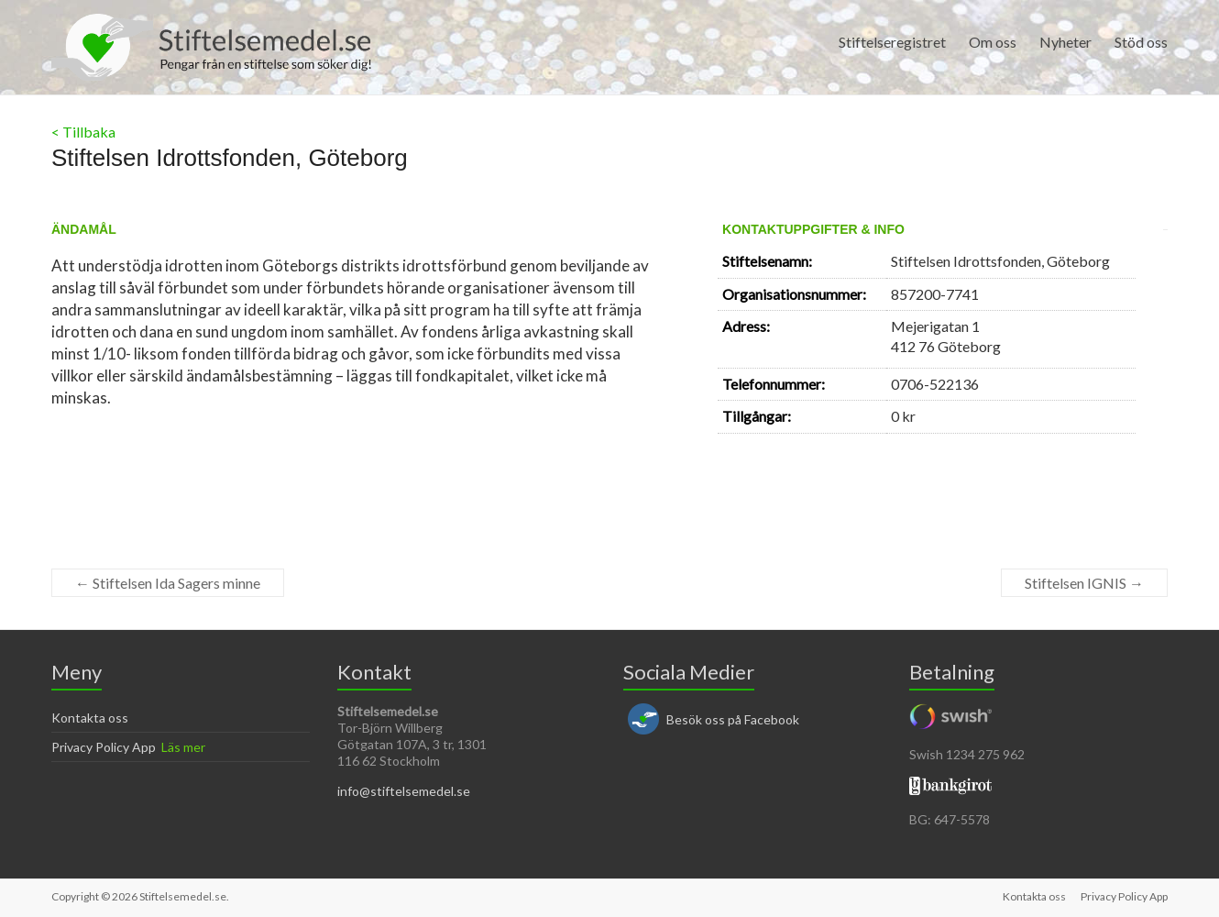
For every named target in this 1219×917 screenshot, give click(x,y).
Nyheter (1065, 41)
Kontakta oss (89, 717)
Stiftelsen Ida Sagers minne (167, 582)
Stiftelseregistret (892, 41)
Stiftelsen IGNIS (1084, 582)
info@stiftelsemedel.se (403, 791)
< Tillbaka (83, 131)
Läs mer (183, 747)
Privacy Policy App (103, 747)
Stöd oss (1141, 41)
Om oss (992, 41)
